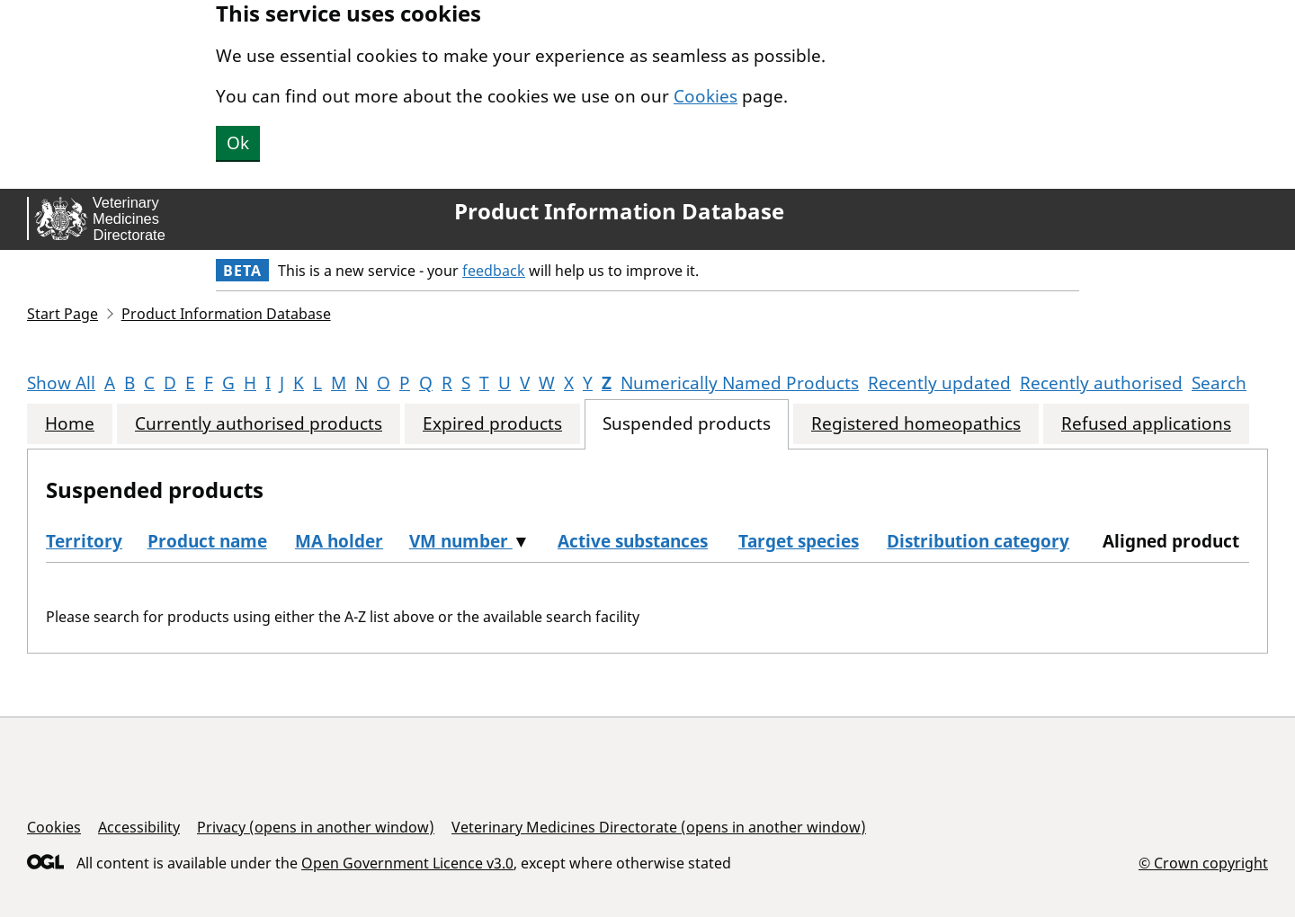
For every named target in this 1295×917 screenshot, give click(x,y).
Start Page (62, 314)
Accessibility (139, 827)
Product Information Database (619, 211)
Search (1219, 383)
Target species (798, 541)
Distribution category (978, 541)
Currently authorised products (258, 424)
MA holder (339, 541)
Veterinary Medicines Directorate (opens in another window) (658, 827)
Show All (61, 383)
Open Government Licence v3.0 (407, 863)
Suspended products (687, 424)
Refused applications (1146, 424)
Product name (207, 541)
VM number (461, 541)
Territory (84, 541)
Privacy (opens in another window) (315, 827)
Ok (238, 143)
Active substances (633, 541)
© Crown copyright (1203, 862)
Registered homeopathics (916, 424)
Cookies (705, 96)
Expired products (492, 424)
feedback (493, 270)
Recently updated (939, 383)
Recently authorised (1101, 383)
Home (69, 424)
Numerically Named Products (740, 383)
